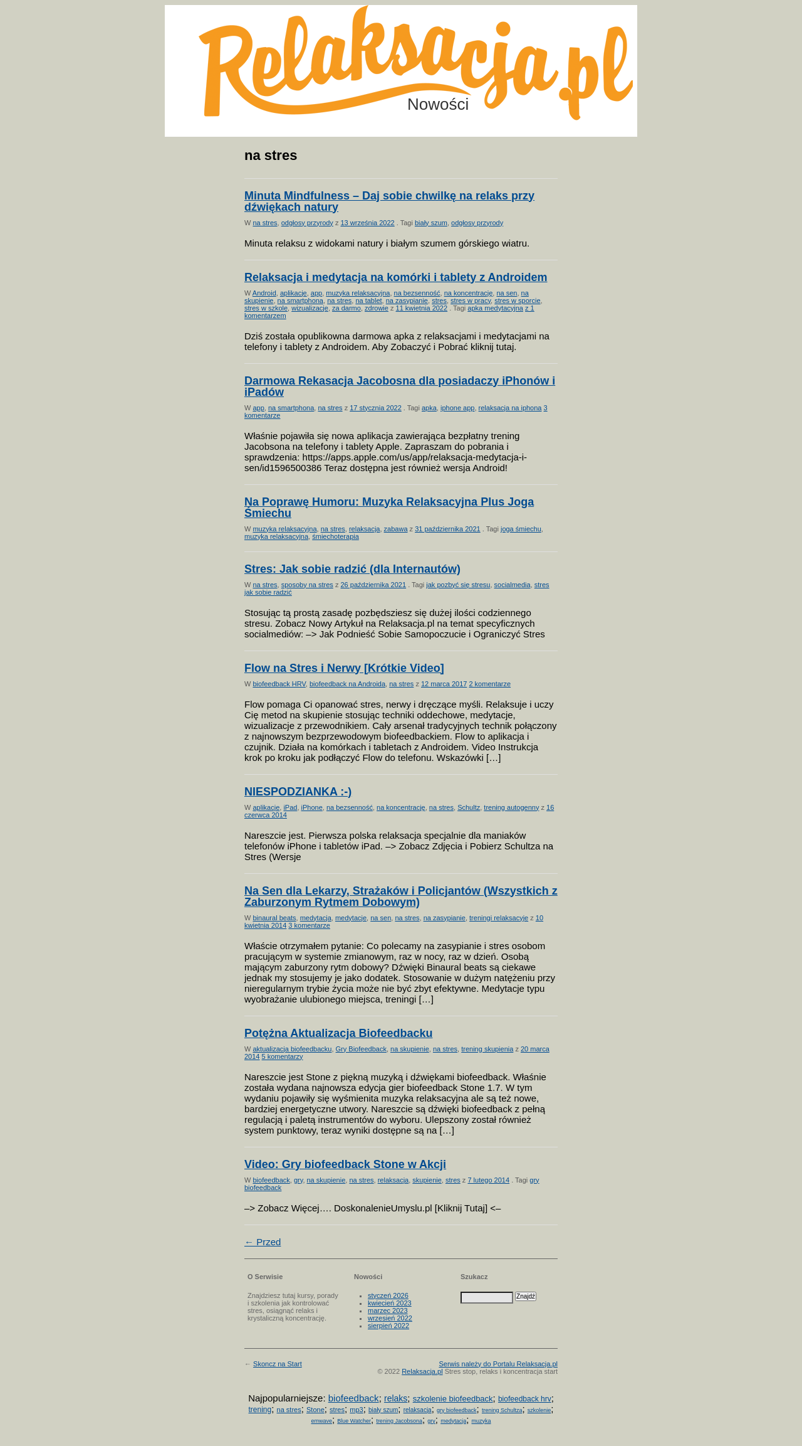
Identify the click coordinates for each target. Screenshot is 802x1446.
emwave (321, 1421)
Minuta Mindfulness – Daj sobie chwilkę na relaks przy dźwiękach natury (389, 201)
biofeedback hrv (524, 1399)
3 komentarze (309, 925)
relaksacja (364, 529)
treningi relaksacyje (498, 918)
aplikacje (293, 293)
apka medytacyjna (495, 308)
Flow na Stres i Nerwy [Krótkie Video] (344, 668)
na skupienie (409, 1049)
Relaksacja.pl (422, 1371)
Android (264, 293)
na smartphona (300, 300)
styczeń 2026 (388, 1295)
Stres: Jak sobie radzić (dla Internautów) (352, 569)
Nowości (438, 104)
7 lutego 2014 (488, 1180)
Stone (315, 1409)
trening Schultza (502, 1410)
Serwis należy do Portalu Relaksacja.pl (498, 1364)
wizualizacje (309, 308)
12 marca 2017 (444, 684)
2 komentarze (490, 684)
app (316, 293)
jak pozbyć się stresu (458, 584)
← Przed (262, 1241)
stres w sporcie (517, 300)
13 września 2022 (368, 222)
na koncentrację (468, 293)
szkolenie (539, 1410)
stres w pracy (470, 300)
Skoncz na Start (277, 1364)
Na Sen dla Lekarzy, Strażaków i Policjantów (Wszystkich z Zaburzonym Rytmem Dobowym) (401, 896)
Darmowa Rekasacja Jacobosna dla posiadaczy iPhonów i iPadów (399, 386)
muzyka (481, 1421)
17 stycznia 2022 (376, 408)
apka (429, 408)
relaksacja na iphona (510, 408)
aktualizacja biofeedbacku (292, 1049)
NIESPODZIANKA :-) (298, 791)
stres (439, 300)
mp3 (356, 1409)
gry (298, 1180)
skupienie (426, 1180)
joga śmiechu (521, 529)
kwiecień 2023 (390, 1303)
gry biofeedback (457, 1410)
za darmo (346, 308)
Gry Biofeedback (361, 1049)
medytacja (315, 918)
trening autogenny (511, 807)
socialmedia (512, 584)
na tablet (368, 300)
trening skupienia (487, 1049)
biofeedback (271, 1180)
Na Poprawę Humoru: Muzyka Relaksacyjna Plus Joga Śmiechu (389, 507)
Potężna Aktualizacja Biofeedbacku (338, 1033)
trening (259, 1409)
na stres (265, 222)
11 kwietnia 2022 (422, 308)
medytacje (351, 918)
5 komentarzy (282, 1056)
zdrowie (376, 308)
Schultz (468, 807)
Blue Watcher (354, 1421)
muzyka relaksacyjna (358, 293)
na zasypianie (407, 300)
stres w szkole (266, 308)
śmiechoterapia (335, 536)
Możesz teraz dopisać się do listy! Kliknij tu (750, 52)
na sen (506, 293)
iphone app (457, 408)
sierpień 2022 (388, 1325)
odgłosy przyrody (307, 222)
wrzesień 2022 (390, 1318)
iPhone (312, 807)
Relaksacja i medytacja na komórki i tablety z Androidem (396, 277)
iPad (290, 807)
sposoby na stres (307, 584)
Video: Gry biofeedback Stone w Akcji (345, 1164)
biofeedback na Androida (347, 684)
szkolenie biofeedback (453, 1398)
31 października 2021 (448, 529)
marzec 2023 (388, 1310)
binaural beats (274, 918)
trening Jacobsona (399, 1421)
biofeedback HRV (279, 684)
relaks (395, 1398)
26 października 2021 (374, 584)
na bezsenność (417, 293)
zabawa (396, 529)
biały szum (431, 222)
